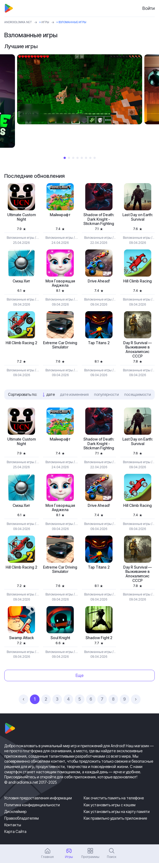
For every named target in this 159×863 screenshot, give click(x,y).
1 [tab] (65, 158)
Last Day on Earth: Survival (137, 217)
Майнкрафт (60, 215)
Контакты (12, 825)
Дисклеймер (15, 811)
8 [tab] (95, 158)
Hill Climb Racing (137, 281)
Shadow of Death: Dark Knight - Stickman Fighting (98, 219)
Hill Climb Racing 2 (21, 343)
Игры (45, 22)
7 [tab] (90, 158)
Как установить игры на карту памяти (117, 811)
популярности (106, 394)
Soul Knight (60, 638)
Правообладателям (21, 818)
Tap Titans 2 (99, 343)
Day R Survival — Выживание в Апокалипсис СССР (137, 349)
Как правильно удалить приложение (115, 818)
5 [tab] (82, 158)
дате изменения (74, 394)
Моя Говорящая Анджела (60, 283)
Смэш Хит (21, 281)
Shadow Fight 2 (99, 638)
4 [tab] (77, 158)
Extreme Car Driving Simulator (60, 345)
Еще (80, 675)
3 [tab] (73, 158)
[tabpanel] (79, 89)
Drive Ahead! (99, 281)
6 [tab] (86, 158)
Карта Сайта (15, 831)
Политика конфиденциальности (32, 805)
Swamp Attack (21, 638)
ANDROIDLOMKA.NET (18, 22)
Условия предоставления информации (38, 798)
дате (50, 394)
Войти (148, 8)
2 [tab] (69, 158)
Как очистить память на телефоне (114, 798)
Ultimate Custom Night (21, 217)
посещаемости (137, 394)
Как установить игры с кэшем (109, 805)
